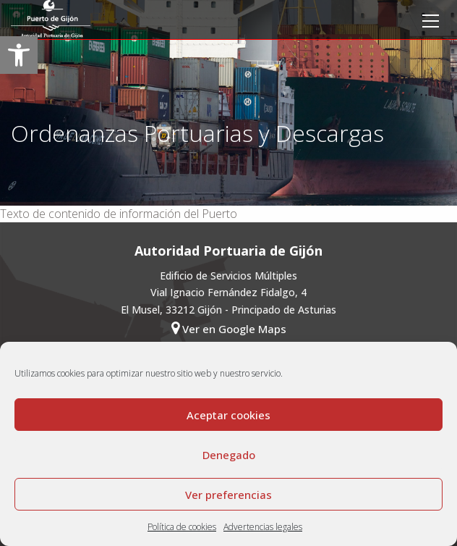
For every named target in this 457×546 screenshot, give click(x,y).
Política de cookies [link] (182, 527)
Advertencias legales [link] (262, 527)
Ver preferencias (228, 494)
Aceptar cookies (228, 415)
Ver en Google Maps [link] (228, 328)
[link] (19, 55)
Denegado (228, 455)
